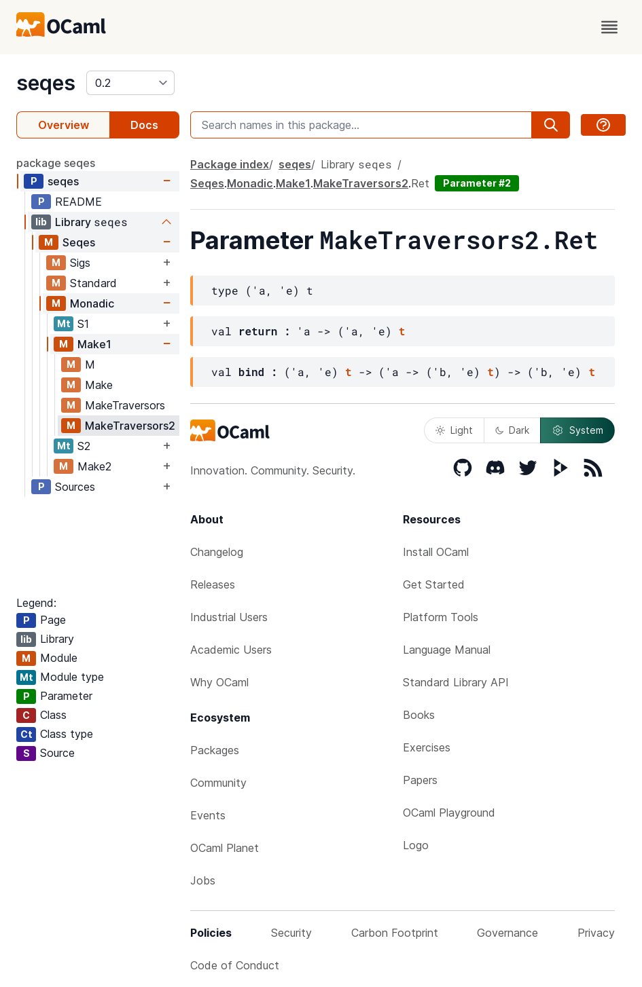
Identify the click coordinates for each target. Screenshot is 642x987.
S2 (83, 446)
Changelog (216, 552)
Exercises (426, 747)
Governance (507, 932)
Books (419, 715)
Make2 (94, 466)
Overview (63, 125)
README (78, 201)
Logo (416, 845)
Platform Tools (440, 617)
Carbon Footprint (394, 932)
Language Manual (447, 649)
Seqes (79, 242)
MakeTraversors (125, 405)
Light (454, 430)
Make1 (94, 344)
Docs (144, 125)
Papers (420, 780)
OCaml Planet (224, 848)
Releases (212, 584)
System (577, 430)
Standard (93, 283)
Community (218, 782)
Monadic (92, 303)
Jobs (202, 880)
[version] (130, 83)
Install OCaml (436, 552)
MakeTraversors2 (130, 425)
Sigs (80, 262)
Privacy (596, 932)
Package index (229, 164)
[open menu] (609, 27)
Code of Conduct (234, 965)
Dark (512, 430)
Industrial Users (229, 617)
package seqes (55, 163)
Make (99, 385)
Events (208, 815)
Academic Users (231, 649)
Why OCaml (219, 682)
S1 (83, 324)
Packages (214, 750)
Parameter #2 (477, 183)
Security (291, 932)
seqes (45, 83)
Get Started (434, 584)
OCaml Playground (449, 812)
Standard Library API (456, 682)
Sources (75, 487)
